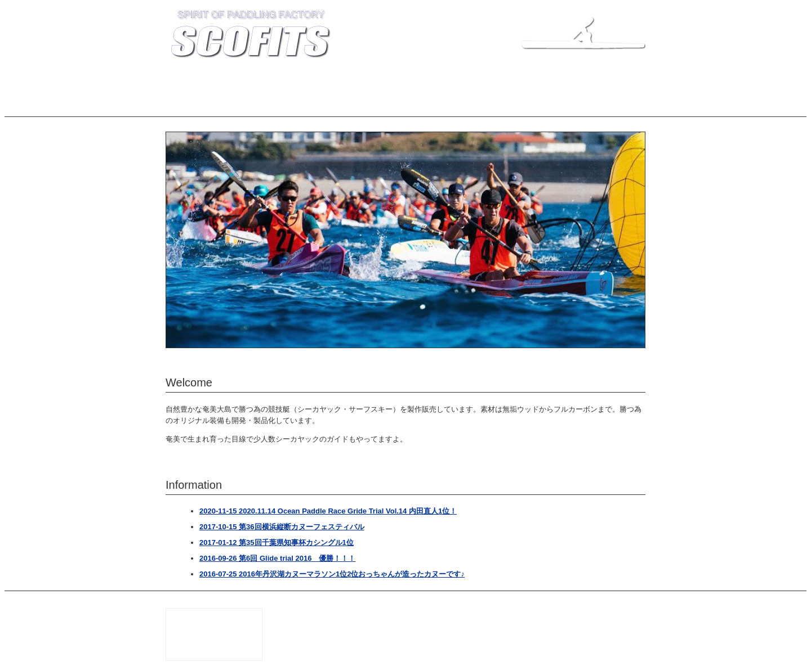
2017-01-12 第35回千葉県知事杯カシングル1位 (276, 542)
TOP (182, 82)
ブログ (185, 104)
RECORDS (384, 82)
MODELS (285, 82)
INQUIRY (505, 82)
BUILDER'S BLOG (446, 82)
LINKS (547, 82)
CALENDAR (593, 82)
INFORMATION (229, 82)
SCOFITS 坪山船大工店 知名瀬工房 (531, 612)
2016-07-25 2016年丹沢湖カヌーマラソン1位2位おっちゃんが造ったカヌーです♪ (332, 574)
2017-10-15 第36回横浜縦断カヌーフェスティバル (281, 527)
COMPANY (333, 82)
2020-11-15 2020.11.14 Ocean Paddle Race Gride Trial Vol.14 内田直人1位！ (328, 511)
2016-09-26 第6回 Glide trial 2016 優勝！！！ (277, 558)
